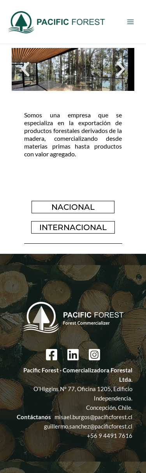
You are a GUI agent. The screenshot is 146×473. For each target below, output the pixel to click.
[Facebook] (51, 354)
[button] (25, 69)
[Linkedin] (73, 354)
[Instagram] (94, 354)
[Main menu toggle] (130, 22)
